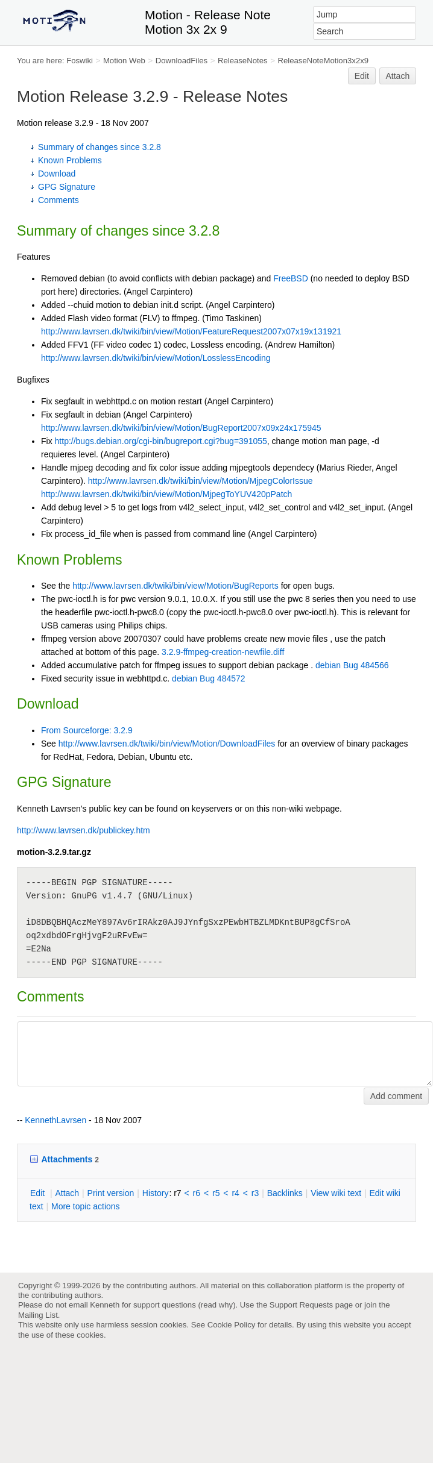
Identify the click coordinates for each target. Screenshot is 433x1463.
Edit (362, 76)
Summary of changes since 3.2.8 (99, 147)
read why (217, 1304)
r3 (255, 1193)
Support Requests (301, 1304)
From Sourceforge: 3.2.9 (87, 730)
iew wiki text (336, 1193)
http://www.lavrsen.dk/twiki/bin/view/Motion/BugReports (175, 586)
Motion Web (124, 60)
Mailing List (38, 1315)
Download (56, 173)
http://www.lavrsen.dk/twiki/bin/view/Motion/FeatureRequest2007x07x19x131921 (191, 331)
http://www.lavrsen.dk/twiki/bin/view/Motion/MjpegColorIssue (200, 481)
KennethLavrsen (55, 1120)
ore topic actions (85, 1206)
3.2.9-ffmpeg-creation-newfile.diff (223, 652)
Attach (398, 76)
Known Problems (70, 160)
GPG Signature (66, 187)
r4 (235, 1193)
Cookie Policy (231, 1324)
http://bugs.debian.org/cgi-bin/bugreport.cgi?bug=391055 (161, 441)
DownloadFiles (181, 60)
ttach (67, 1193)
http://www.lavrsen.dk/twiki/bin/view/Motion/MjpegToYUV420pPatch (166, 494)
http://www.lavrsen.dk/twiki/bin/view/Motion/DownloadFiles (166, 743)
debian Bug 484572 (208, 678)
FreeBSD (290, 278)
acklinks (285, 1193)
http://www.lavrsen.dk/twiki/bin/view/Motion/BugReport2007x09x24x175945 (181, 428)
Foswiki (79, 60)
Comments (58, 200)
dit (38, 1193)
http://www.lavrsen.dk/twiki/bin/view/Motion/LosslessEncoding (156, 358)
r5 (216, 1193)
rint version (110, 1193)
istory (155, 1193)
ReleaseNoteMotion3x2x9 (322, 60)
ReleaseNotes (243, 60)
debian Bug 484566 (351, 665)
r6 (196, 1193)
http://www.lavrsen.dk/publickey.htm (83, 830)
